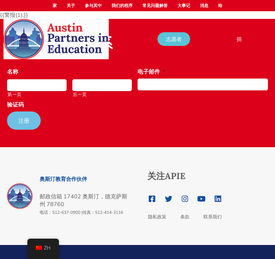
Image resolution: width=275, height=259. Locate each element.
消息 (204, 5)
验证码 (15, 105)
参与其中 (93, 5)
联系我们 (212, 217)
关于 (71, 5)
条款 (184, 217)
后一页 (80, 94)
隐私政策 (157, 217)
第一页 (14, 94)
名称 (15, 72)
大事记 (183, 5)
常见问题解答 (155, 5)
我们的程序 (122, 5)
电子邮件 (151, 72)
